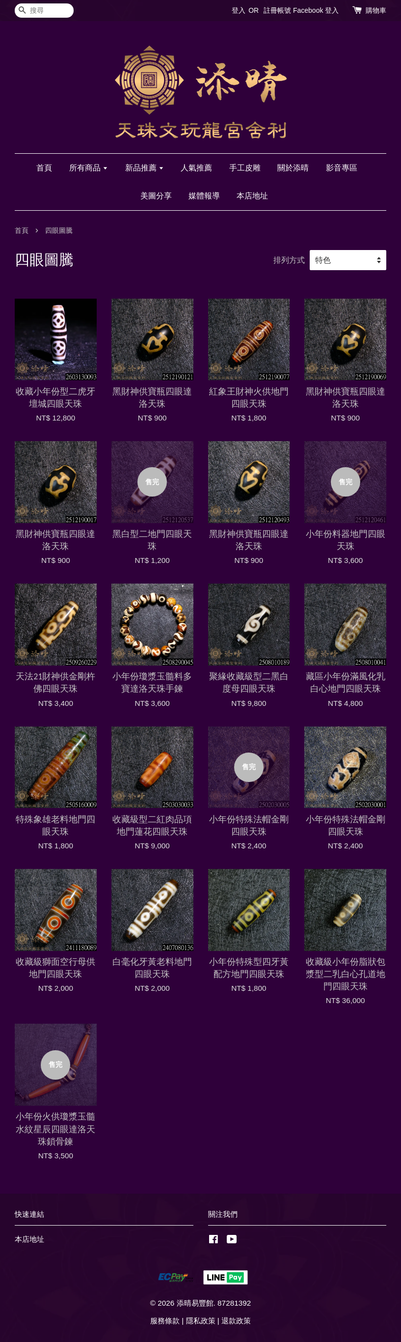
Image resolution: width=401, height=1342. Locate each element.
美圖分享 (156, 196)
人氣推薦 (196, 168)
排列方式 (289, 259)
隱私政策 (200, 1320)
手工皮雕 (245, 168)
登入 (238, 10)
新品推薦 (144, 168)
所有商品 (88, 168)
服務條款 (165, 1320)
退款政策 (236, 1320)
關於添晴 (293, 168)
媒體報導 (204, 196)
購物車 (376, 10)
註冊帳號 (277, 10)
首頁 (44, 168)
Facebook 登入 (316, 10)
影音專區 (341, 168)
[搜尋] (44, 10)
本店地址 (252, 196)
